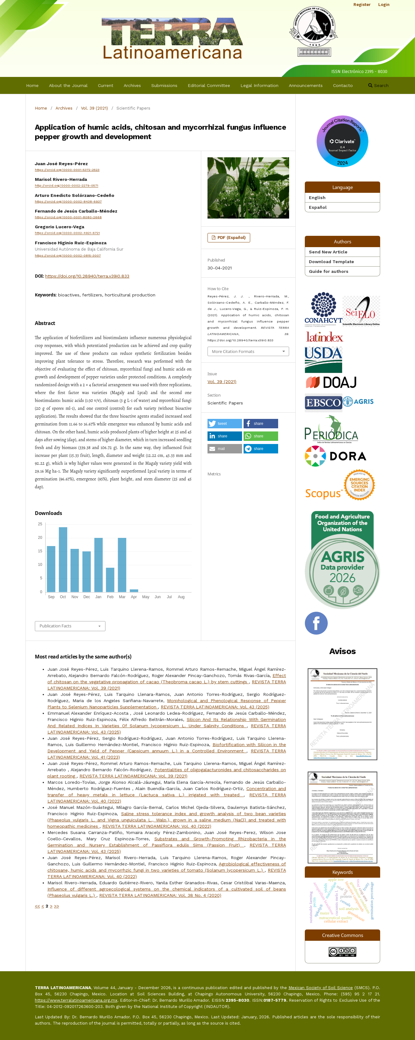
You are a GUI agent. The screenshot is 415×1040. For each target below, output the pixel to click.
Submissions (164, 85)
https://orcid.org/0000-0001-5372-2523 (67, 170)
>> (56, 905)
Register (362, 4)
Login (384, 4)
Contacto (343, 85)
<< (37, 905)
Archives (132, 85)
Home (32, 85)
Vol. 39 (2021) (94, 108)
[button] (225, 423)
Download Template (331, 261)
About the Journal (68, 85)
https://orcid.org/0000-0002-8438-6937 (68, 201)
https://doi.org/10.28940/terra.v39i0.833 (87, 276)
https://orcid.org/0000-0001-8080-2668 (68, 217)
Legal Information (259, 85)
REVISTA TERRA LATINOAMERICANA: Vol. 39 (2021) (133, 775)
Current (105, 85)
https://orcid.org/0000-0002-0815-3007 (68, 255)
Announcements (306, 85)
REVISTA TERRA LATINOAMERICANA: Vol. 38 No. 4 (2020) (160, 895)
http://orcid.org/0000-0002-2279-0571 (66, 186)
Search (378, 85)
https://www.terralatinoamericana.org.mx (76, 1000)
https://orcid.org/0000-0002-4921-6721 (67, 233)
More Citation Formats (233, 351)
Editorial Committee (209, 85)
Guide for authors (328, 271)
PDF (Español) (231, 237)
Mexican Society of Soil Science (320, 987)
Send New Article (328, 251)
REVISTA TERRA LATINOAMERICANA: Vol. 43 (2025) (215, 706)
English (317, 197)
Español (318, 207)
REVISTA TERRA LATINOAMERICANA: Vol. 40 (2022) (156, 826)
